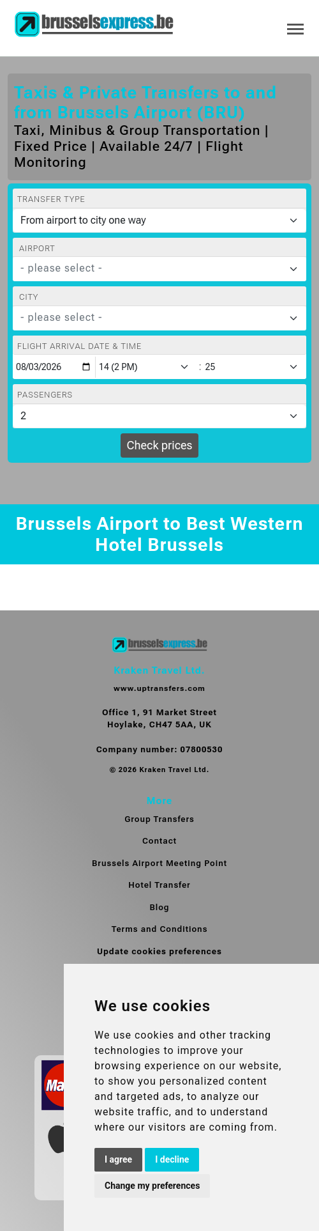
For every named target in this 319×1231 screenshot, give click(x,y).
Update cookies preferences (159, 951)
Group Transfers (159, 819)
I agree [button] (118, 1159)
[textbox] (151, 268)
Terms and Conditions (160, 929)
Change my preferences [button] (152, 1186)
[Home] (94, 24)
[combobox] (159, 269)
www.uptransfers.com (159, 688)
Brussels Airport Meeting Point (159, 863)
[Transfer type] (159, 220)
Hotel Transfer (159, 885)
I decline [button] (172, 1159)
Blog (159, 907)
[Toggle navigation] (295, 28)
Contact (159, 841)
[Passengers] (159, 416)
